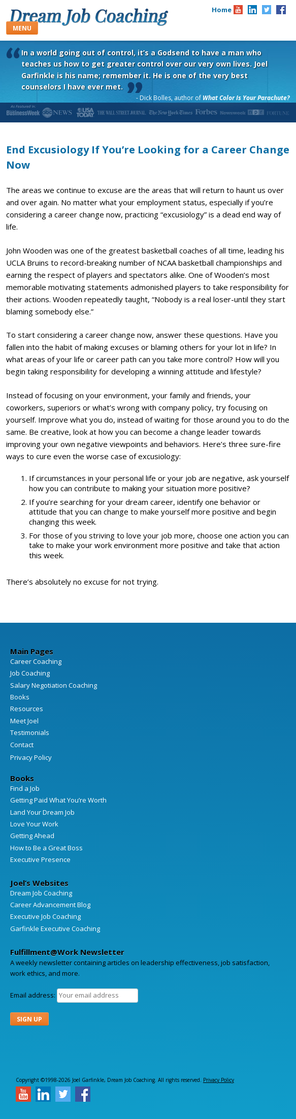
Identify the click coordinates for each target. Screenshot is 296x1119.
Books (19, 696)
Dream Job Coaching (88, 17)
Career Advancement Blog (50, 904)
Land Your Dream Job (42, 812)
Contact (22, 744)
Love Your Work (34, 823)
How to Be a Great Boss (46, 847)
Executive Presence (40, 859)
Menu (22, 28)
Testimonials (29, 732)
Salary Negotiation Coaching (53, 685)
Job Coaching (30, 673)
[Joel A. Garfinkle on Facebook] (280, 9)
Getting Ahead (32, 835)
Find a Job (25, 788)
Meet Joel (24, 720)
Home (222, 9)
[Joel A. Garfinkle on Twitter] (266, 9)
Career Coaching (35, 661)
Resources (26, 708)
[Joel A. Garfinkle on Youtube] (238, 9)
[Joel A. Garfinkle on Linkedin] (252, 9)
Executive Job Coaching (45, 916)
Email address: (33, 995)
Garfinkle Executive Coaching (55, 928)
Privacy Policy (31, 757)
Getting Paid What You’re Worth (58, 800)
